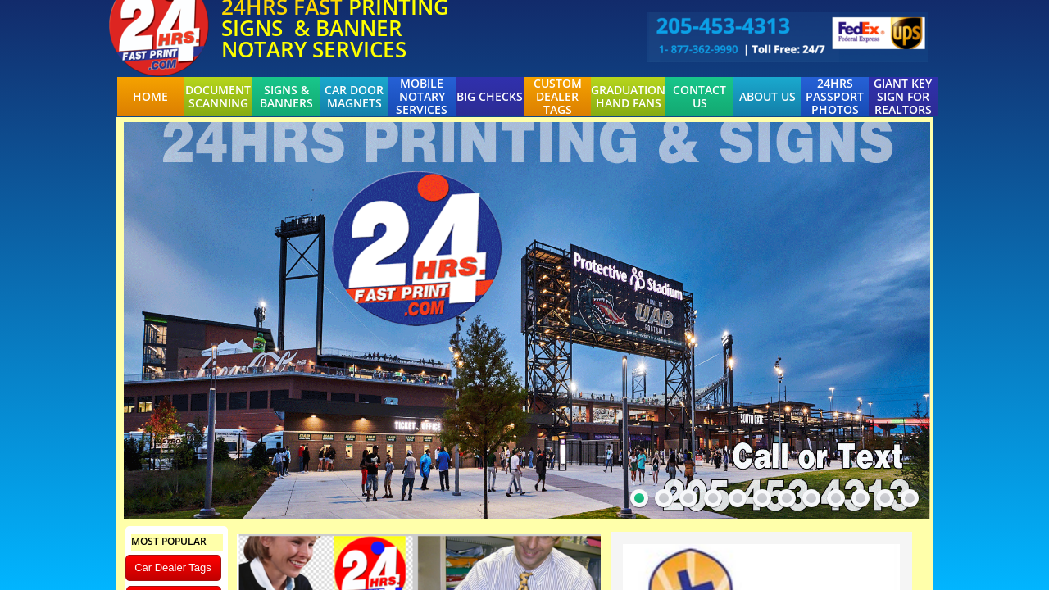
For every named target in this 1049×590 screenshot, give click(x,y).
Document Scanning (218, 97)
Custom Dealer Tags (558, 96)
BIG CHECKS (489, 96)
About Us (767, 96)
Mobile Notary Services (421, 96)
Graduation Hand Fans (628, 97)
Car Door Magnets (354, 97)
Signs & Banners (286, 97)
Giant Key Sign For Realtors (903, 96)
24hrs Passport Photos (835, 96)
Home (150, 96)
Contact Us (699, 97)
